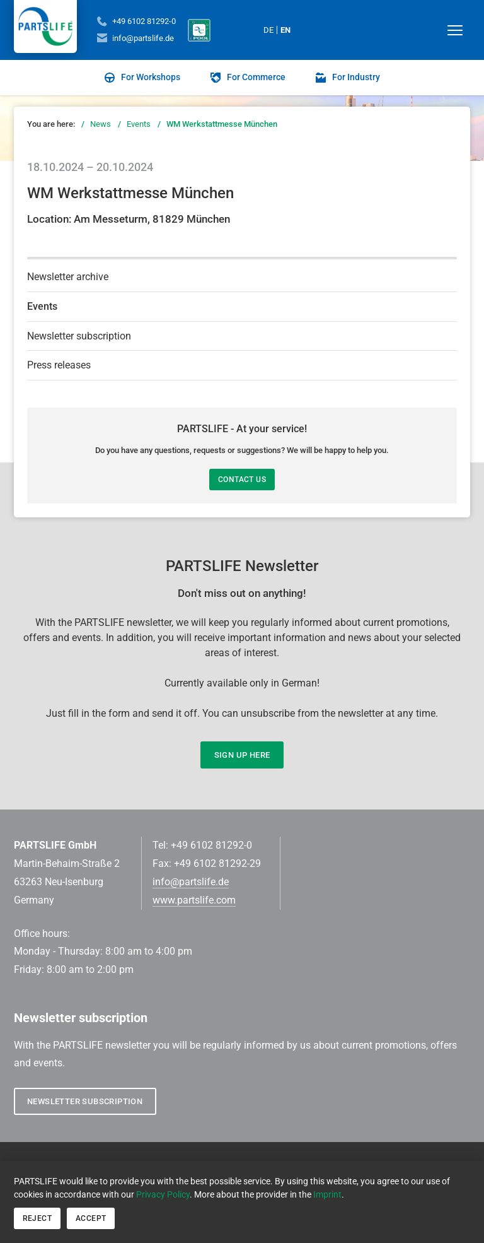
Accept (91, 1218)
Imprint (327, 1194)
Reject (37, 1218)
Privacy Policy (163, 1194)
